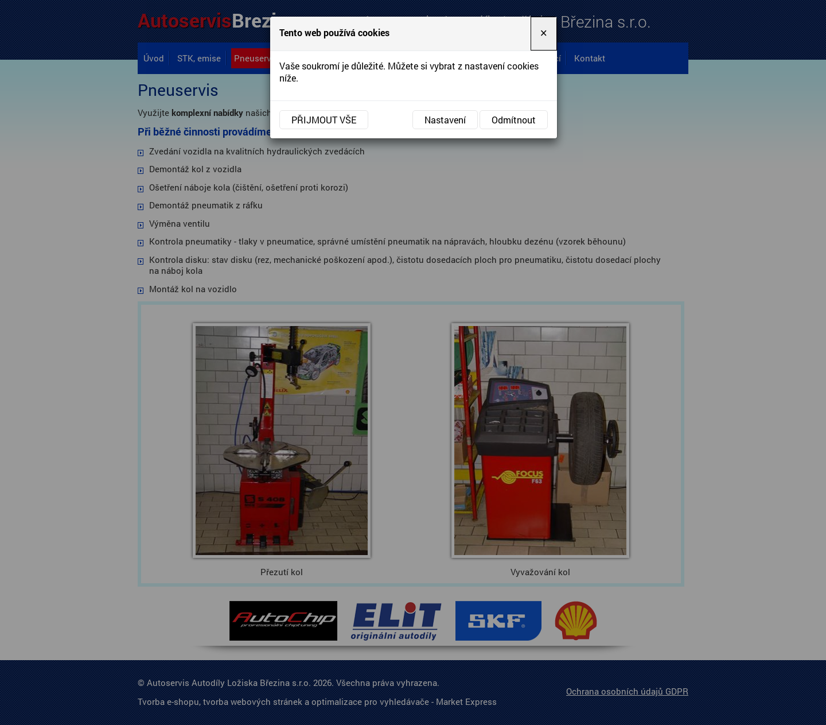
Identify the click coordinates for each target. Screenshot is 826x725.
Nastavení (445, 120)
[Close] (544, 34)
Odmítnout (514, 120)
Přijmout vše (323, 120)
